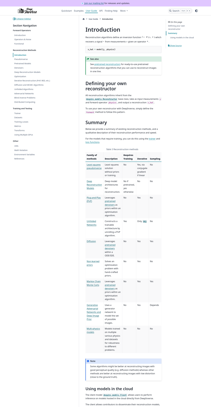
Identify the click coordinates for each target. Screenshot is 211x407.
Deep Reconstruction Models (27, 72)
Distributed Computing (24, 102)
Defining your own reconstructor (176, 27)
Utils (16, 146)
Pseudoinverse (21, 59)
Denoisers (18, 68)
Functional (19, 43)
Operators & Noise (22, 39)
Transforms (19, 130)
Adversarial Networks (24, 93)
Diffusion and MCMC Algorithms (28, 85)
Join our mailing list (94, 3)
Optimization (20, 76)
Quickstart (66, 10)
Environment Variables (24, 154)
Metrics (17, 126)
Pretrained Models (22, 63)
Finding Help (111, 10)
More (123, 10)
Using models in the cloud (182, 37)
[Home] (63, 19)
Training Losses (21, 121)
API (101, 10)
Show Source (175, 45)
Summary (172, 33)
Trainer (17, 113)
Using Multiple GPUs (23, 134)
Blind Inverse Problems (24, 97)
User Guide (91, 10)
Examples (79, 10)
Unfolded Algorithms (23, 89)
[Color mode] (196, 10)
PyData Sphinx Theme (180, 400)
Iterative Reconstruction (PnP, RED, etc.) (32, 80)
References (19, 158)
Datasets (18, 117)
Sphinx (31, 403)
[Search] (180, 11)
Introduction (20, 35)
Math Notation (20, 150)
